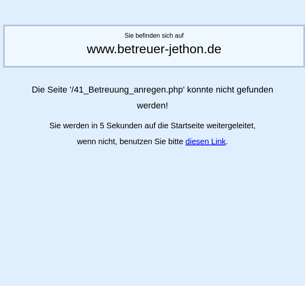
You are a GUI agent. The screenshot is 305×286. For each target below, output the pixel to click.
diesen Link (206, 141)
